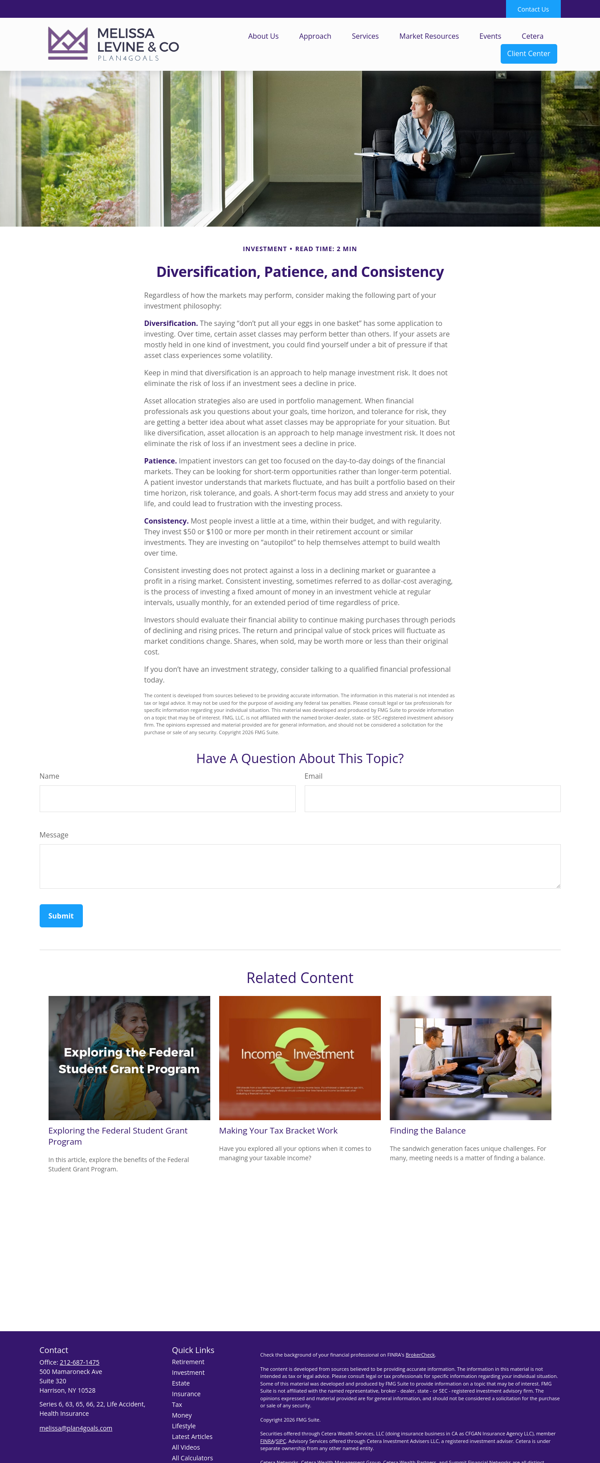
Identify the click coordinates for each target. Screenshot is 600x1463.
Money (182, 1415)
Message (54, 835)
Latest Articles (192, 1436)
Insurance (186, 1394)
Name (50, 776)
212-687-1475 (79, 1362)
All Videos (186, 1447)
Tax (177, 1404)
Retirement (188, 1361)
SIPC (281, 1441)
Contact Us (533, 9)
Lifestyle (184, 1426)
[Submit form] (61, 915)
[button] (263, 36)
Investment (188, 1372)
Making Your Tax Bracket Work (278, 1130)
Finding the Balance (428, 1130)
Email (314, 776)
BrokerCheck (420, 1354)
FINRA (267, 1441)
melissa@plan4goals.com (76, 1428)
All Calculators (192, 1458)
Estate (181, 1383)
